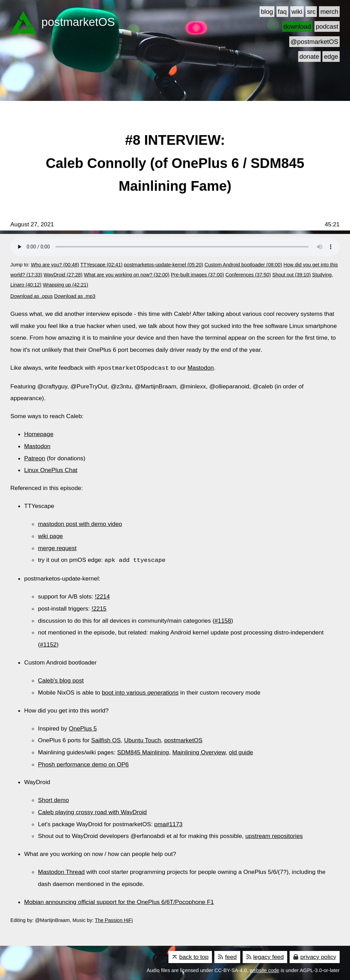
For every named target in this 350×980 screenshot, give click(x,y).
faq (282, 11)
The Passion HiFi (114, 919)
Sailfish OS (106, 739)
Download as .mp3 (75, 296)
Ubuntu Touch (142, 739)
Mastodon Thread (61, 871)
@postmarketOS (314, 41)
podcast (327, 26)
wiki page (50, 535)
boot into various (140, 691)
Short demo (53, 799)
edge (331, 56)
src (311, 11)
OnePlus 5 (83, 727)
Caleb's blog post (61, 679)
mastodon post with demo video (80, 523)
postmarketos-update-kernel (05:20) (163, 264)
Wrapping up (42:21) (65, 285)
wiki (297, 11)
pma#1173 (168, 823)
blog (267, 11)
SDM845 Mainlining (143, 751)
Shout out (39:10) (291, 274)
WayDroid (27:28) (62, 274)
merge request (57, 547)
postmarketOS (183, 739)
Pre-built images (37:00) (197, 274)
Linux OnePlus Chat (50, 469)
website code (264, 969)
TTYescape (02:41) (101, 264)
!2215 (98, 607)
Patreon (34, 457)
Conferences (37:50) (248, 274)
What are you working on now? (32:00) (126, 274)
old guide (241, 751)
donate (309, 56)
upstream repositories (274, 835)
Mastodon (200, 368)
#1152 (48, 643)
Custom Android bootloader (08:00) (243, 264)
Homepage (39, 433)
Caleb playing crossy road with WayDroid (92, 811)
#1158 (222, 619)
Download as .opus (31, 296)
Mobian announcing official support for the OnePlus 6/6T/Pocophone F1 (119, 901)
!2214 (102, 595)
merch (329, 11)
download (297, 26)
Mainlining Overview (198, 751)
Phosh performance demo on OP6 (83, 763)
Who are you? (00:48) (55, 264)
